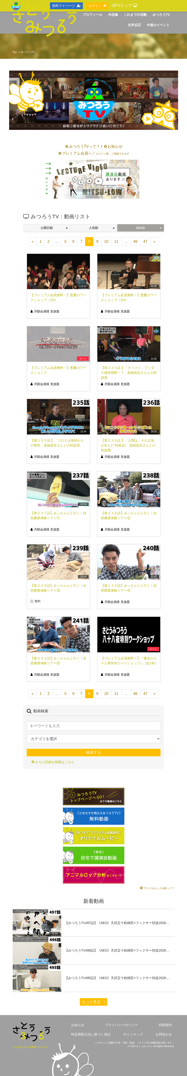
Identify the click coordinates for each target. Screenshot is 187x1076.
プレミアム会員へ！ (95, 153)
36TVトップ (124, 6)
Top (15, 52)
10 (106, 241)
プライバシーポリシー (121, 1025)
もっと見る (93, 1002)
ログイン (97, 6)
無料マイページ (66, 6)
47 (145, 241)
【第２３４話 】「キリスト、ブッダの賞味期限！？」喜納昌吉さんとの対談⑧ (129, 372)
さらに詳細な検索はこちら (54, 762)
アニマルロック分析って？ (159, 888)
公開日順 (54, 228)
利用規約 (165, 1025)
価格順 (148, 228)
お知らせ (114, 146)
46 (135, 241)
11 (116, 241)
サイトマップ (133, 1034)
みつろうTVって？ (84, 146)
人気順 (101, 228)
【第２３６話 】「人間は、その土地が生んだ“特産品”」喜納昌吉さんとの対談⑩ (128, 445)
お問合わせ (164, 1034)
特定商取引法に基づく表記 (91, 1034)
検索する (93, 752)
